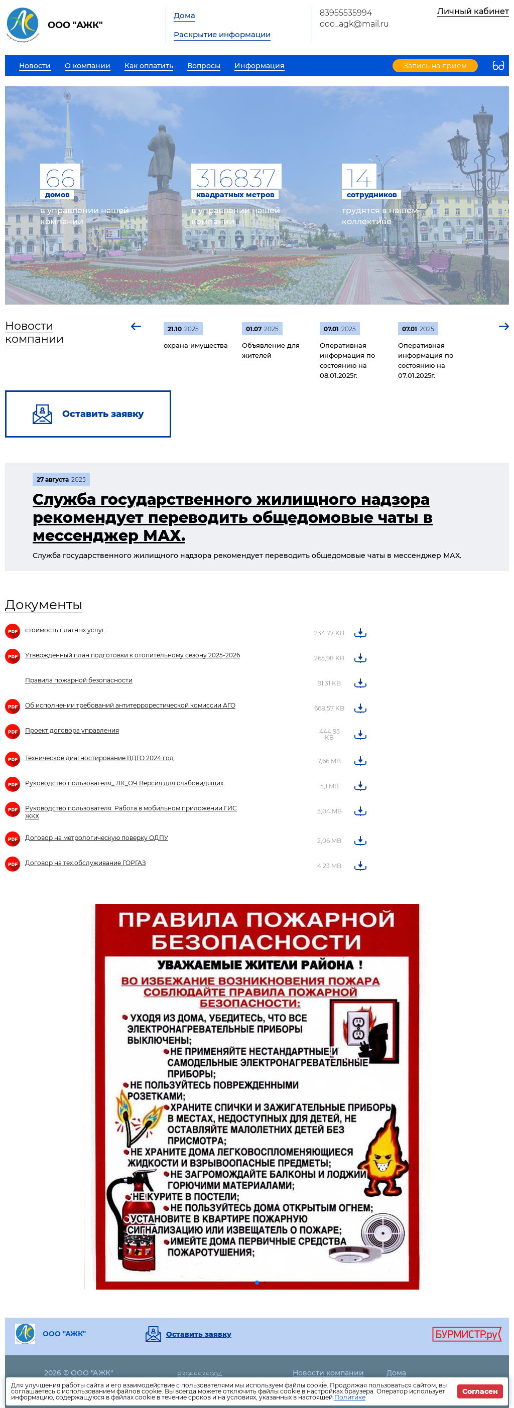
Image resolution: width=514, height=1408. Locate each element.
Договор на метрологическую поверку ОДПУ (96, 837)
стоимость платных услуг (65, 630)
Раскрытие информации (222, 34)
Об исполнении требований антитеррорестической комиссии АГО (130, 705)
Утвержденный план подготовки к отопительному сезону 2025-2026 (132, 655)
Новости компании (34, 332)
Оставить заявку (198, 1334)
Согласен (480, 1391)
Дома (184, 15)
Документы (43, 605)
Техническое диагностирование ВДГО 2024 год (99, 758)
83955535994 (346, 13)
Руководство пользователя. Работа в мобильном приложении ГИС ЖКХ (131, 812)
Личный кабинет (473, 11)
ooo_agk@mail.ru (354, 24)
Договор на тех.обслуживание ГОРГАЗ (85, 863)
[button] (136, 326)
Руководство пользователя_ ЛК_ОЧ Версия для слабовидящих (124, 783)
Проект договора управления (72, 730)
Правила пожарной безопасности (79, 680)
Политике (349, 1397)
